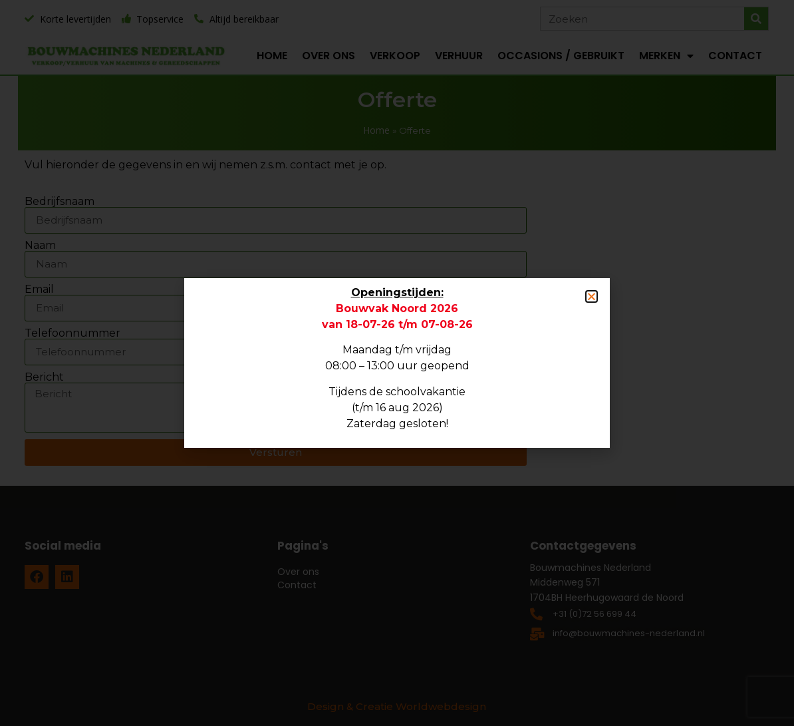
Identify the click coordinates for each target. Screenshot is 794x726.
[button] (591, 296)
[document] (397, 363)
